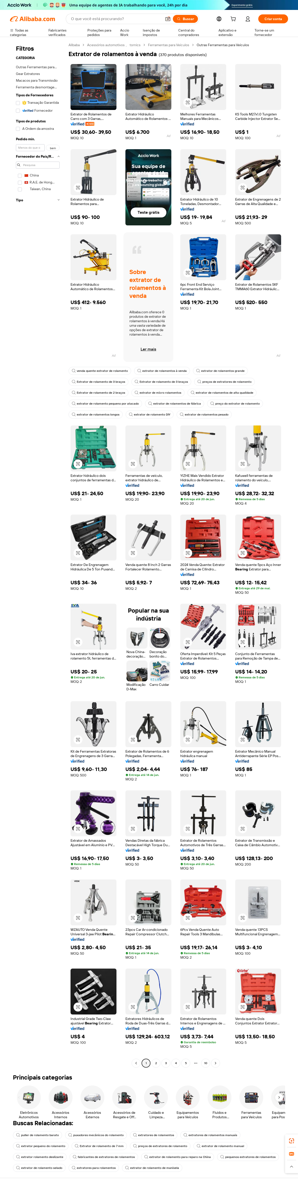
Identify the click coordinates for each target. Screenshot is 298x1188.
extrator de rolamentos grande (220, 371)
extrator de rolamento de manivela (152, 1168)
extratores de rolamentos (153, 1135)
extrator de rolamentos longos (95, 415)
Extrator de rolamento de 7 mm (99, 1146)
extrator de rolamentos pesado (204, 415)
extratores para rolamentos (94, 1168)
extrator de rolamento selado (39, 1168)
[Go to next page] (215, 1063)
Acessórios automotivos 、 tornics (114, 45)
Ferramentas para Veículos (168, 45)
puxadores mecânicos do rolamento (96, 1135)
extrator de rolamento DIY (149, 415)
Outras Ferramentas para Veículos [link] (223, 45)
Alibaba (74, 45)
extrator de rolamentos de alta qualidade (222, 393)
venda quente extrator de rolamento (100, 371)
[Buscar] (185, 19)
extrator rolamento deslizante (39, 1157)
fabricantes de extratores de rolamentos (104, 1157)
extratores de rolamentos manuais (210, 1135)
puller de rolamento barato (37, 1135)
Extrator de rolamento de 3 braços (98, 382)
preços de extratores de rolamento (224, 382)
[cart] (234, 20)
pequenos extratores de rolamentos (248, 1157)
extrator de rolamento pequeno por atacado (105, 404)
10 (205, 1063)
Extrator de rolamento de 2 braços (98, 393)
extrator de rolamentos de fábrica (174, 404)
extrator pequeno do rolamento (40, 1146)
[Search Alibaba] (116, 19)
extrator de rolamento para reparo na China (177, 1157)
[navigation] (38, 555)
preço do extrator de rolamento (235, 404)
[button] (168, 19)
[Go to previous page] (136, 1063)
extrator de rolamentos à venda (162, 371)
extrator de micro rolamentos (158, 393)
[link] (291, 1140)
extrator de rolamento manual (220, 1146)
